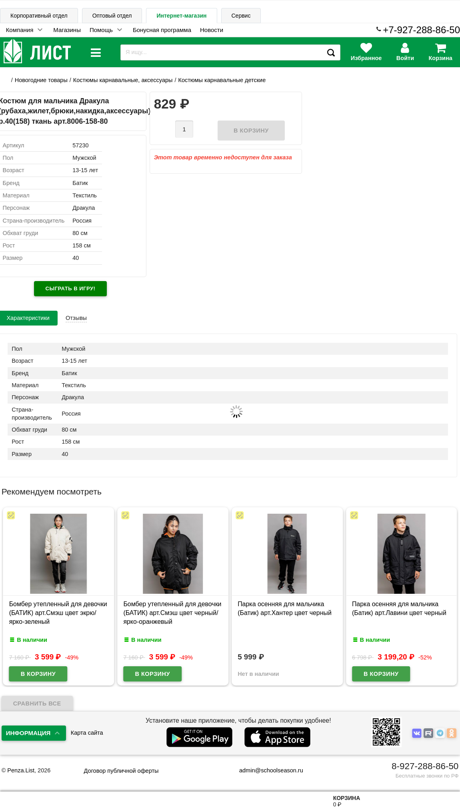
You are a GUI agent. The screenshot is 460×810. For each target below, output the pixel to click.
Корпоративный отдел (39, 15)
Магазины (67, 29)
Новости (211, 29)
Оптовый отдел (112, 15)
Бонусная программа (162, 29)
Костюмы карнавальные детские (222, 80)
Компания (20, 29)
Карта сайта (87, 733)
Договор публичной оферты (121, 771)
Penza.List (20, 770)
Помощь (101, 29)
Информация (28, 733)
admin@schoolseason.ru (266, 770)
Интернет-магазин (181, 15)
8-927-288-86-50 (425, 766)
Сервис (241, 15)
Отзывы (76, 318)
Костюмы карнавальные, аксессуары (123, 80)
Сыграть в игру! (71, 288)
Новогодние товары (41, 80)
